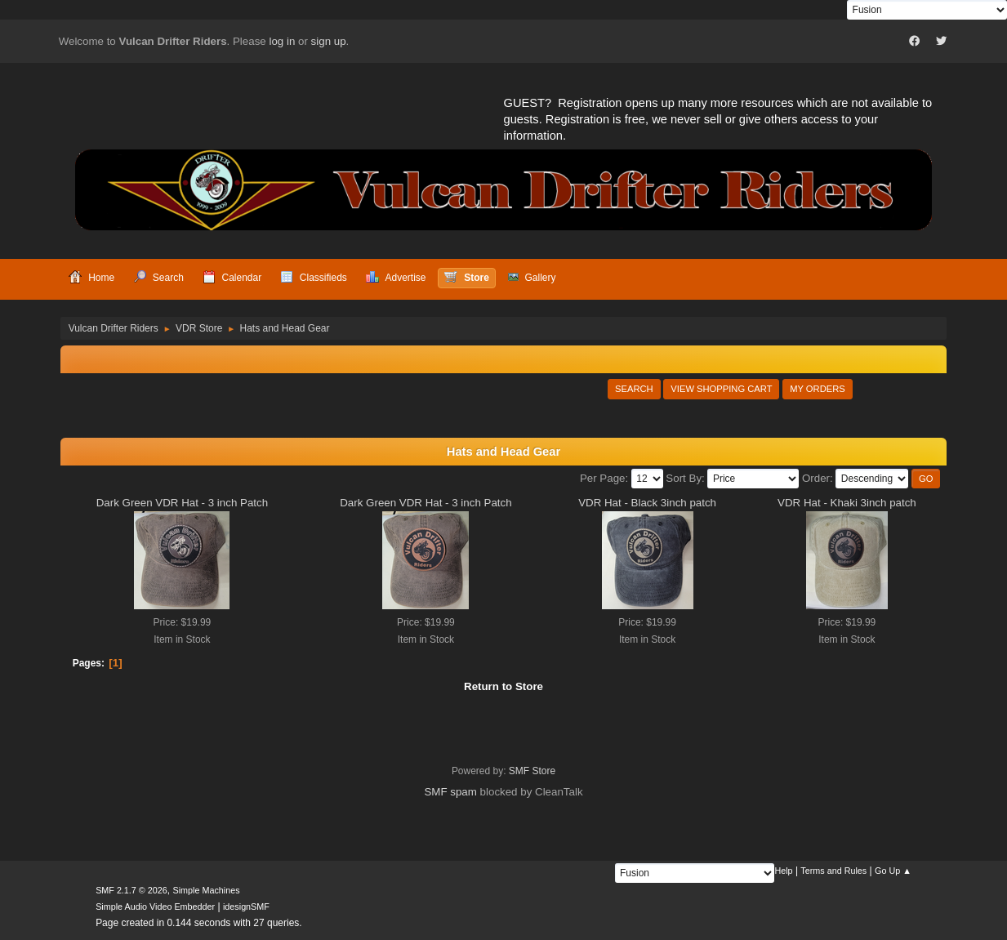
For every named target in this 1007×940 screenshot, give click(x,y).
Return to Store (503, 686)
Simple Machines (205, 890)
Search (634, 389)
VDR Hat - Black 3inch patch (647, 503)
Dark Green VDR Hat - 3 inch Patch (182, 503)
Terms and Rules (833, 870)
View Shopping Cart (721, 389)
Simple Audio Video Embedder (155, 906)
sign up (328, 41)
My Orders (817, 389)
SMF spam (450, 792)
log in (282, 41)
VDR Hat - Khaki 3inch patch (847, 503)
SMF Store (532, 771)
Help (783, 870)
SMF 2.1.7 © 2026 (131, 890)
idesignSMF (246, 906)
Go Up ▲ (893, 870)
